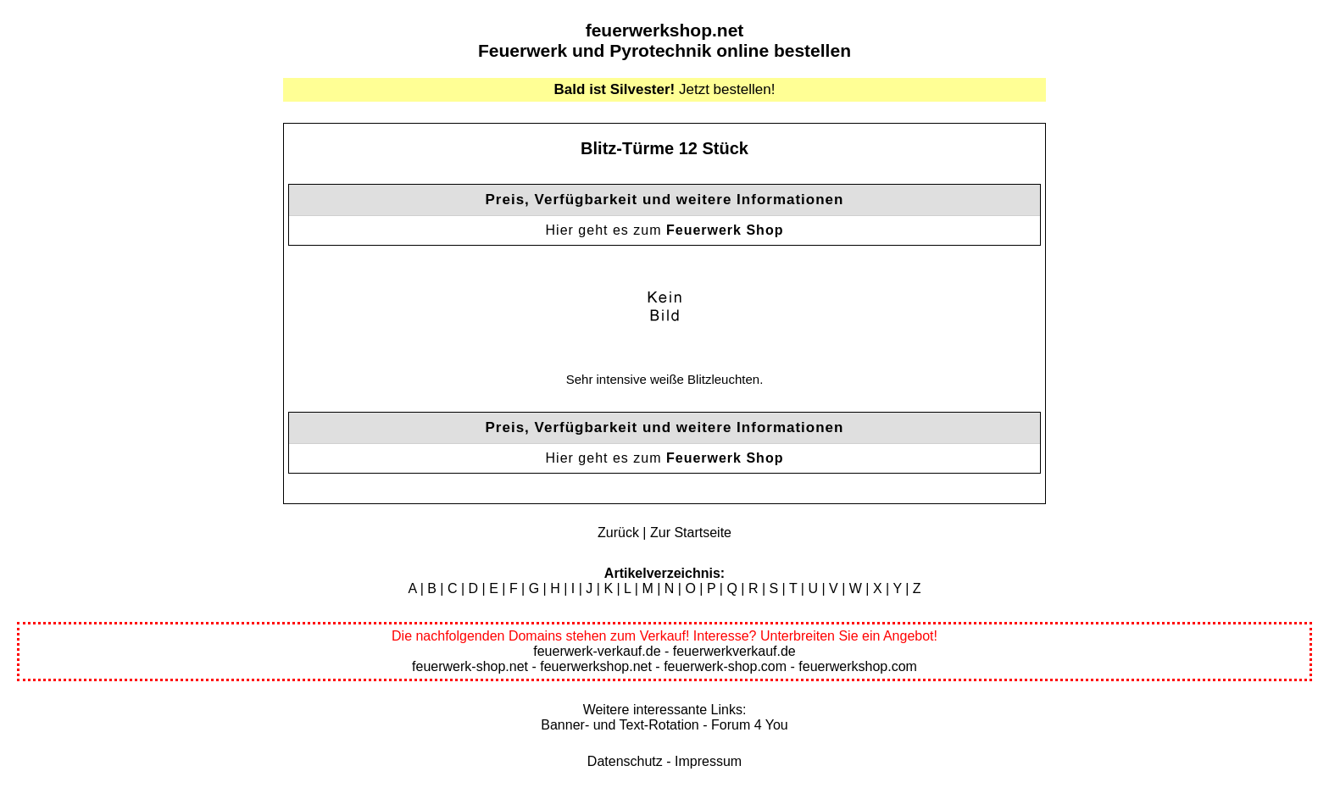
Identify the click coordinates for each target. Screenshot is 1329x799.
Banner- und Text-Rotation (619, 725)
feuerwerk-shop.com (725, 666)
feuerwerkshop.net (665, 30)
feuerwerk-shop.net (470, 666)
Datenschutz (625, 761)
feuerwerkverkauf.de (734, 651)
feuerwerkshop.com (857, 666)
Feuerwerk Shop (724, 230)
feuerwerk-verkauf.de (596, 651)
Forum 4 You (749, 725)
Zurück (618, 532)
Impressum (708, 761)
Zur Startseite (690, 532)
